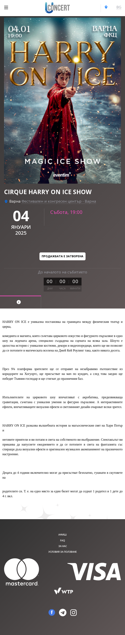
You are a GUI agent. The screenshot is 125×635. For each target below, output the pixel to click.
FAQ (62, 540)
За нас (62, 546)
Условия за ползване (62, 551)
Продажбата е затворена (62, 256)
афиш (62, 534)
